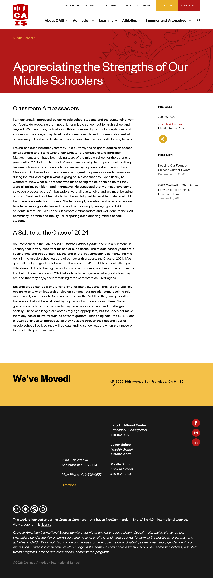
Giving (129, 5)
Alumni (89, 5)
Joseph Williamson (170, 124)
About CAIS (54, 20)
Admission (82, 20)
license (46, 524)
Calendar (111, 5)
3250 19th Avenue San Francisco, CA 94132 (146, 381)
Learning (106, 20)
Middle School (23, 37)
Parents (69, 5)
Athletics (129, 20)
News (147, 5)
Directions (69, 485)
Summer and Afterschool (166, 20)
